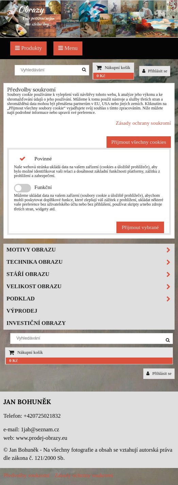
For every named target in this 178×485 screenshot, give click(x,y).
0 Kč (101, 75)
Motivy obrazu (90, 250)
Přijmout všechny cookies (138, 142)
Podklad (90, 299)
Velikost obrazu (90, 287)
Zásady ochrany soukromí (143, 123)
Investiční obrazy (36, 323)
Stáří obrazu (90, 274)
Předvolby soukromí (26, 475)
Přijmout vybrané (140, 227)
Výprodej (21, 311)
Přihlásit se (154, 71)
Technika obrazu (90, 262)
